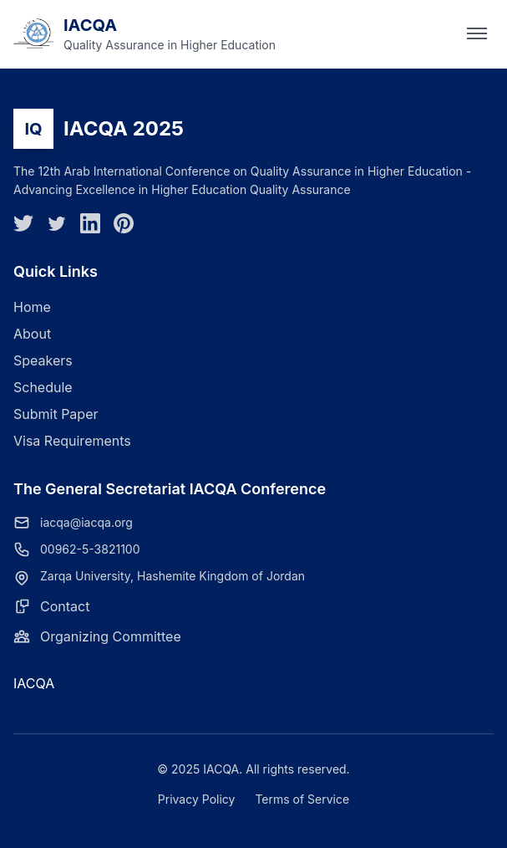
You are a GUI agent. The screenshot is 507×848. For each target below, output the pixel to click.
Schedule (43, 387)
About (32, 333)
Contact (64, 606)
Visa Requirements (72, 440)
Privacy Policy (197, 799)
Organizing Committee (110, 636)
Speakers (43, 360)
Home (32, 307)
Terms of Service (302, 799)
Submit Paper (56, 414)
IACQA (33, 683)
